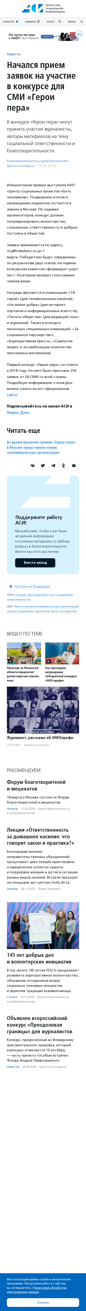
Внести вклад (35, 563)
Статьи (12, 997)
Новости (13, 54)
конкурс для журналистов (34, 595)
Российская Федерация (32, 586)
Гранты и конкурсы (20, 166)
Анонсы (12, 808)
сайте (12, 395)
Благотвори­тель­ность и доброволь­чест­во (37, 161)
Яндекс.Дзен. (18, 412)
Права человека (49, 888)
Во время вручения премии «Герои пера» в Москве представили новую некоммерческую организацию (41, 447)
